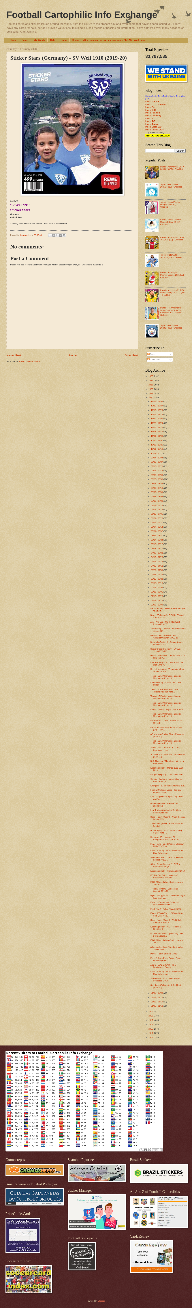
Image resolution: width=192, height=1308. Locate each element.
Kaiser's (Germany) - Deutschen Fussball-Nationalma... (164, 903)
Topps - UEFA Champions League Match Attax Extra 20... (165, 677)
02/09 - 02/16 (157, 600)
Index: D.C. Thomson (155, 104)
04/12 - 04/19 (157, 561)
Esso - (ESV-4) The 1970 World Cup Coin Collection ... (166, 852)
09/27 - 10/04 (157, 458)
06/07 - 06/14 (157, 527)
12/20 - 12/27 (157, 406)
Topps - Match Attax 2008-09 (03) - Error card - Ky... (166, 748)
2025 (151, 376)
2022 (151, 389)
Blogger (101, 1301)
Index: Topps (151, 124)
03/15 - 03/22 (157, 579)
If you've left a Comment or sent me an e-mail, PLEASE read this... (109, 40)
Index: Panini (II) (153, 116)
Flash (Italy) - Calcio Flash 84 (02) (165, 909)
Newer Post (13, 355)
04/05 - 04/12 (157, 566)
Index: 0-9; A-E (152, 101)
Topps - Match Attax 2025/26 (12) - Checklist (171, 185)
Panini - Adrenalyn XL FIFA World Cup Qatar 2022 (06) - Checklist (172, 292)
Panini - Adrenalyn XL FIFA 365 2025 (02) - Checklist (172, 238)
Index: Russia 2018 (154, 130)
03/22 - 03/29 (157, 574)
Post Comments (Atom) (29, 361)
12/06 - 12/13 (157, 414)
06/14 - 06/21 (157, 522)
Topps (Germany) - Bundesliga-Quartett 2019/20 (164, 890)
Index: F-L (150, 107)
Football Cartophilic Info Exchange (81, 15)
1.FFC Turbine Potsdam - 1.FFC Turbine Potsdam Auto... (164, 690)
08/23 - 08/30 (157, 479)
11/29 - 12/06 (157, 419)
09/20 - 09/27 (157, 462)
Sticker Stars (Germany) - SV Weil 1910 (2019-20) (165, 650)
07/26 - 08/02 (157, 496)
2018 (151, 1016)
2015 (151, 1029)
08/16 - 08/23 (157, 484)
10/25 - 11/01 (157, 440)
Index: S (149, 118)
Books (25, 40)
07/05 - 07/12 (157, 509)
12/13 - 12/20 (157, 410)
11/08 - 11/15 (157, 432)
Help (52, 40)
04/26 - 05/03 (157, 553)
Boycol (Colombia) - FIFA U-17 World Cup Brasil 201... (167, 616)
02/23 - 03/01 (157, 592)
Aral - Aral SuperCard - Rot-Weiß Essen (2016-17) (165, 623)
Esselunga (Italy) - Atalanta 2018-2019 (167, 871)
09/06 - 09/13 (157, 471)
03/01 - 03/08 (157, 587)
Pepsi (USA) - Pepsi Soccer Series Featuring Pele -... (166, 959)
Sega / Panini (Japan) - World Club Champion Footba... (166, 921)
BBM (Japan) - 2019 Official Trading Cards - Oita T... (166, 831)
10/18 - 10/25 (157, 445)
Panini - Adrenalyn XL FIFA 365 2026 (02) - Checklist (172, 168)
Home (13, 40)
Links (64, 40)
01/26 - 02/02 (157, 993)
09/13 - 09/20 (157, 466)
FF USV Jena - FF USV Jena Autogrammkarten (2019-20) (164, 636)
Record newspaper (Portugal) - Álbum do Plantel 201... (167, 670)
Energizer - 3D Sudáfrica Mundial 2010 (167, 786)
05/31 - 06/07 (157, 531)
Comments (153, 359)
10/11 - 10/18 (157, 449)
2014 (151, 1033)
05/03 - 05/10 (157, 548)
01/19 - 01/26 (157, 997)
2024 (151, 380)
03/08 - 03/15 (157, 583)
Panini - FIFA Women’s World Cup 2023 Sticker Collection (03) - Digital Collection (170, 311)
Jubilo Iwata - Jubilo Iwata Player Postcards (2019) (165, 979)
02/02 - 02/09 (157, 605)
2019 (151, 1011)
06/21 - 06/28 (157, 518)
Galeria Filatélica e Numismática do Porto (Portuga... (166, 780)
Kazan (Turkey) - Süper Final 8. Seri (166, 710)
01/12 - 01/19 (157, 1002)
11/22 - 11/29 (157, 423)
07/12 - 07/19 (157, 505)
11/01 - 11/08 (157, 436)
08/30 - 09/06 (157, 475)
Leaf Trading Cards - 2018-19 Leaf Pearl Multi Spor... (165, 811)
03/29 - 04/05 (157, 570)
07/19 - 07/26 (157, 501)
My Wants (39, 40)
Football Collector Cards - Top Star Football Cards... (165, 791)
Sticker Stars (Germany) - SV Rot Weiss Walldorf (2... (165, 865)
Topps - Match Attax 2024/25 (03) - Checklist (171, 256)
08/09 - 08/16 (157, 488)
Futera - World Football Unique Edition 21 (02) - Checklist (171, 222)
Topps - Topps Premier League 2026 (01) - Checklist (170, 204)
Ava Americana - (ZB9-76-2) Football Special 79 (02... (166, 858)
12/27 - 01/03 (157, 401)
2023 (151, 385)
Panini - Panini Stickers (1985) (164, 954)
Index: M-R (150, 110)
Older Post (131, 355)
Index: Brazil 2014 (153, 127)
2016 (151, 1024)
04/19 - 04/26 (157, 557)
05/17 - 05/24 (157, 540)
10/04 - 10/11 (157, 453)
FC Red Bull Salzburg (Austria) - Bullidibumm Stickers (164, 876)
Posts (151, 354)
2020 (151, 398)
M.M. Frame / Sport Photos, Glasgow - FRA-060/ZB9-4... (167, 845)
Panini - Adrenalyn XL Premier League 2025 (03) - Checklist (172, 275)
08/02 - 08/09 (157, 492)
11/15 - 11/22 (157, 427)
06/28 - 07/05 (157, 514)
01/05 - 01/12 (157, 1006)
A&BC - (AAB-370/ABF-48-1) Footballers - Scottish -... (163, 966)
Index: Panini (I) (152, 113)
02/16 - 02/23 (157, 596)
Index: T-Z (150, 121)
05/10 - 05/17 (157, 544)
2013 (151, 1037)
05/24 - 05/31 (157, 536)
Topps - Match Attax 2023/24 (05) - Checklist (171, 326)
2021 (151, 393)
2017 (151, 1020)
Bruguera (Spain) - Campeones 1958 (167, 774)
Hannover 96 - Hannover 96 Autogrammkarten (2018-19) (164, 838)
